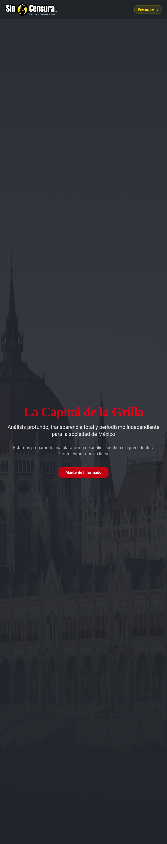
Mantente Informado (83, 472)
